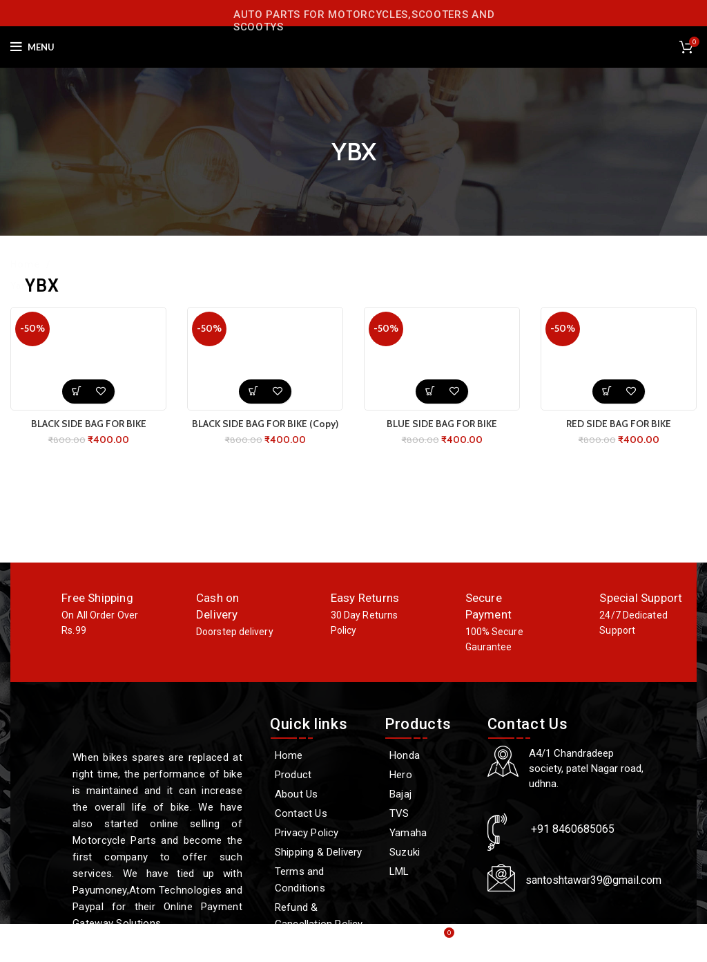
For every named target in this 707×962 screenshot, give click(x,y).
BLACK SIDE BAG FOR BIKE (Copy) (265, 423)
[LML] (429, 871)
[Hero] (429, 774)
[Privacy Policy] (320, 832)
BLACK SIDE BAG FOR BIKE (88, 423)
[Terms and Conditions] (320, 880)
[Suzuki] (429, 852)
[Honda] (429, 755)
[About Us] (320, 794)
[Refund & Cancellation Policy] (320, 916)
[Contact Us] (320, 813)
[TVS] (429, 813)
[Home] (320, 755)
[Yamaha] (429, 832)
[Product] (320, 774)
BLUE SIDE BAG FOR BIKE (442, 423)
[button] (76, 391)
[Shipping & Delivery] (320, 852)
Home (26, 264)
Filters (683, 278)
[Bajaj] (429, 794)
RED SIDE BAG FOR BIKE (618, 423)
